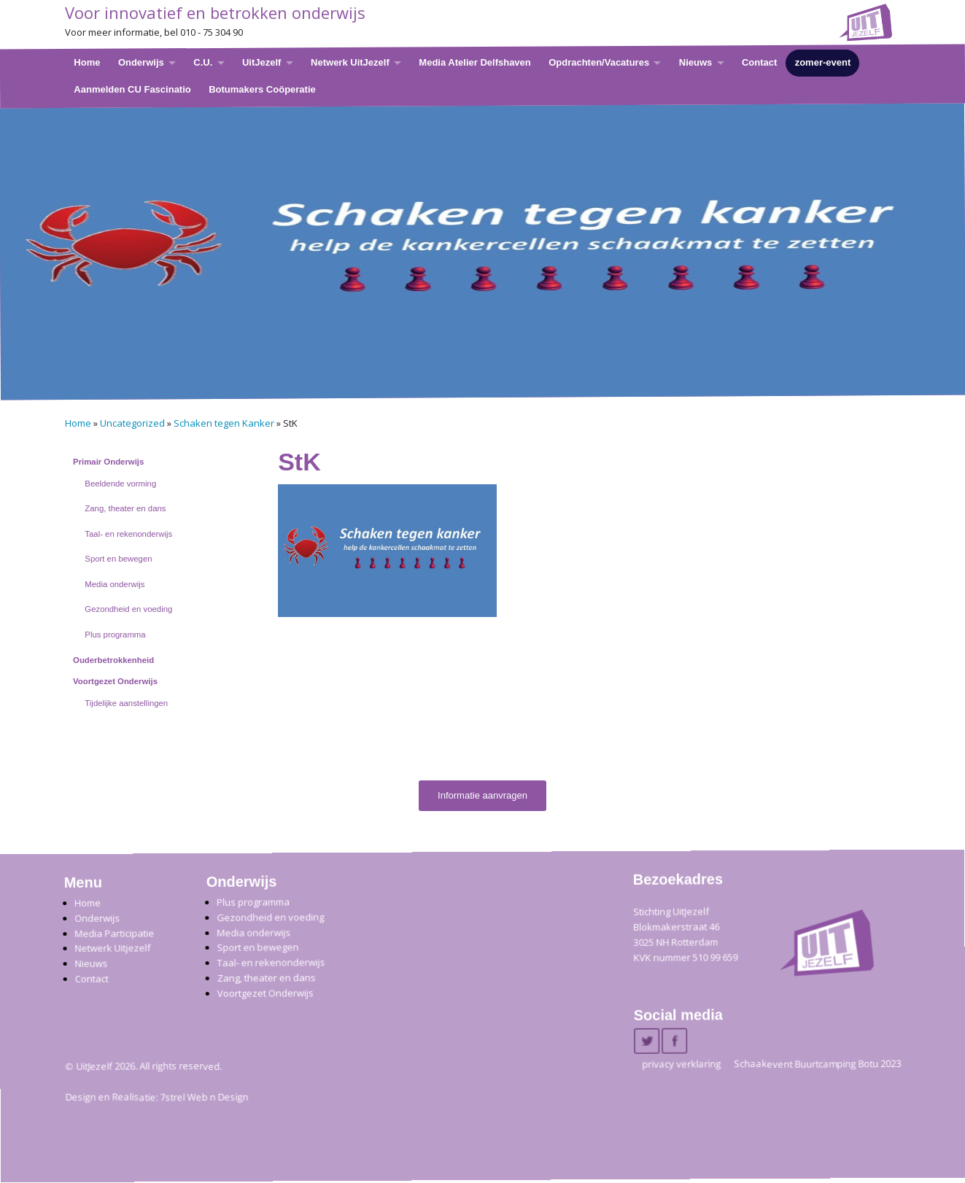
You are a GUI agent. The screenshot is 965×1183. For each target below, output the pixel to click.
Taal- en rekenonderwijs (128, 534)
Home (87, 62)
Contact (758, 62)
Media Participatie (114, 933)
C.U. (202, 62)
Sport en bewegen (118, 558)
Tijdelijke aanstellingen (126, 703)
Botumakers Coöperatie (262, 88)
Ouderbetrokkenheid (113, 660)
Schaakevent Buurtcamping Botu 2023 (817, 1064)
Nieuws (695, 62)
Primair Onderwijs (108, 461)
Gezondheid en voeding (128, 609)
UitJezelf (260, 62)
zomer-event (822, 62)
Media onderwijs (114, 584)
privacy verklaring (681, 1064)
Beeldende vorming (120, 483)
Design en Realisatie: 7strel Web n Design (156, 1097)
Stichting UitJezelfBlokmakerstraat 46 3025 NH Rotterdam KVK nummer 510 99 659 (685, 934)
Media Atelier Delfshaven (474, 62)
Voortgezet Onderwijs (115, 681)
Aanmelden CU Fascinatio (132, 88)
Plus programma (115, 634)
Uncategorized (132, 423)
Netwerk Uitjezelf (112, 948)
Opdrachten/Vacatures (599, 62)
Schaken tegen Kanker (224, 423)
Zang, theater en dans (125, 508)
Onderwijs (140, 62)
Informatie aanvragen (482, 795)
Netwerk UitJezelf (350, 62)
